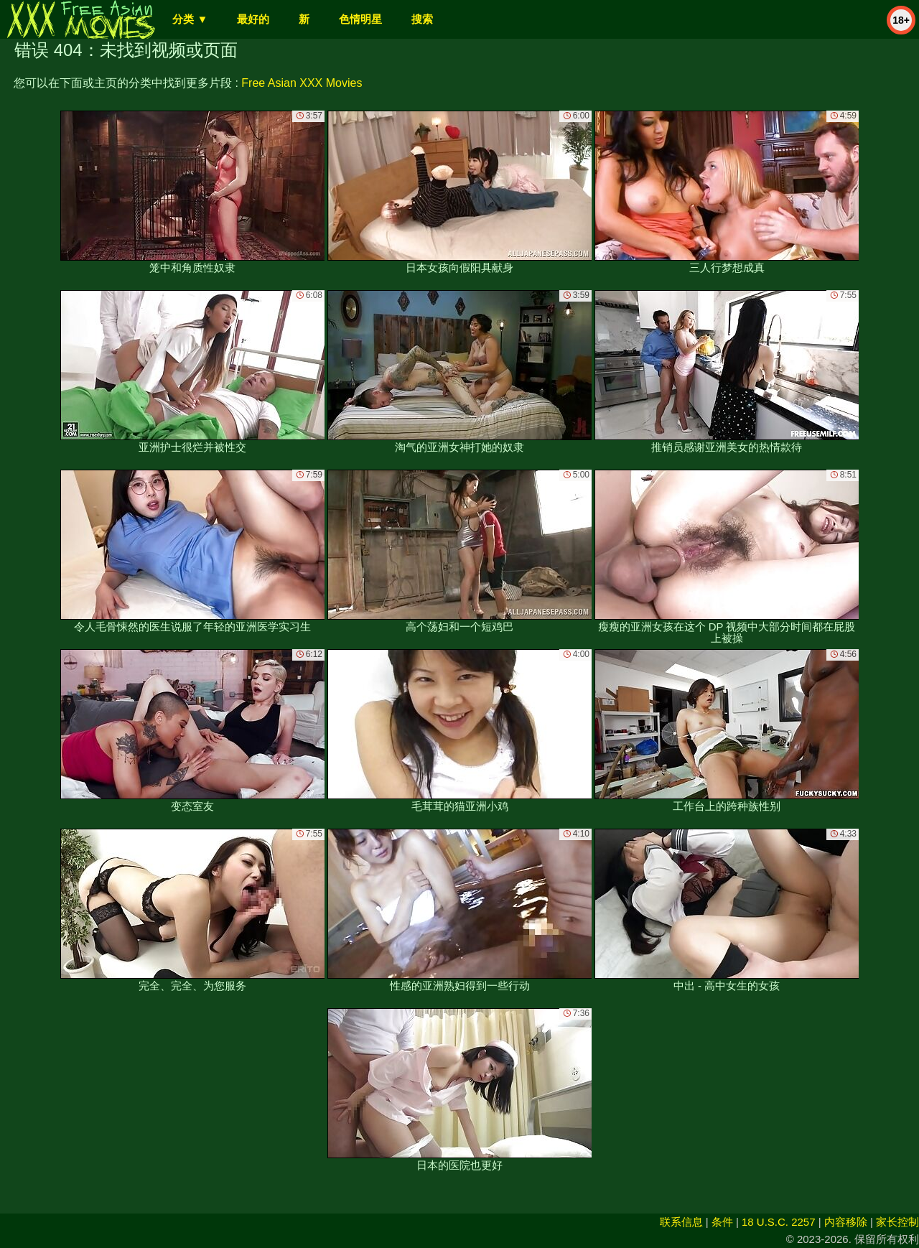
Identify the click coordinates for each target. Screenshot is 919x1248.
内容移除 (845, 1222)
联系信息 (681, 1222)
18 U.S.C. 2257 (779, 1222)
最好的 (253, 19)
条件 (722, 1222)
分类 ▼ (189, 19)
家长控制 (897, 1222)
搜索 (422, 19)
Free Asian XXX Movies (301, 83)
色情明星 (360, 19)
